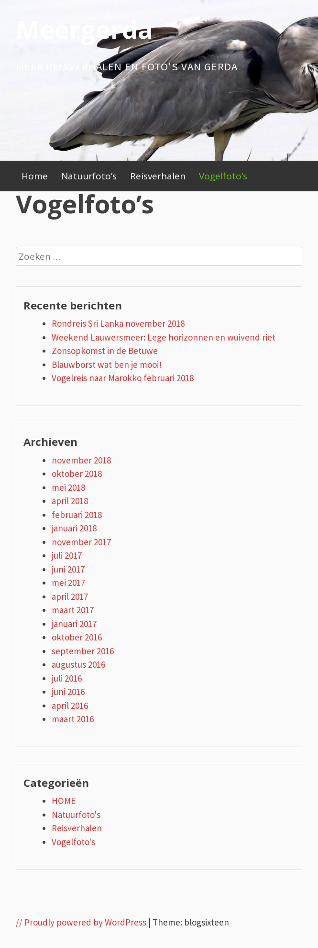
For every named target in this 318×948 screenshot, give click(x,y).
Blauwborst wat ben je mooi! (107, 364)
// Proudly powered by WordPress (81, 922)
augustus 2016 (78, 664)
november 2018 (81, 460)
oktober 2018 (77, 473)
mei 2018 (68, 487)
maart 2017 (73, 610)
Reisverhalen (158, 176)
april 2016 (70, 705)
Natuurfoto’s (89, 176)
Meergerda (84, 29)
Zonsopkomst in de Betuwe (105, 350)
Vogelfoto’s (223, 176)
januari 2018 (74, 528)
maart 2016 (73, 719)
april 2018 (70, 501)
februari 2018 (77, 514)
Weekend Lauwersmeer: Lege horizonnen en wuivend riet (163, 337)
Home (35, 176)
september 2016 (83, 651)
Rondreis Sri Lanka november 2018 (118, 323)
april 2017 (70, 596)
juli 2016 (67, 678)
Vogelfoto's (73, 842)
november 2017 (81, 542)
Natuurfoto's (76, 814)
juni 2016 (68, 691)
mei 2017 (68, 582)
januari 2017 (74, 623)
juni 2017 (68, 569)
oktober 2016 (77, 637)
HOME (64, 800)
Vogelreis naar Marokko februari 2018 (123, 378)
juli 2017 (67, 555)
